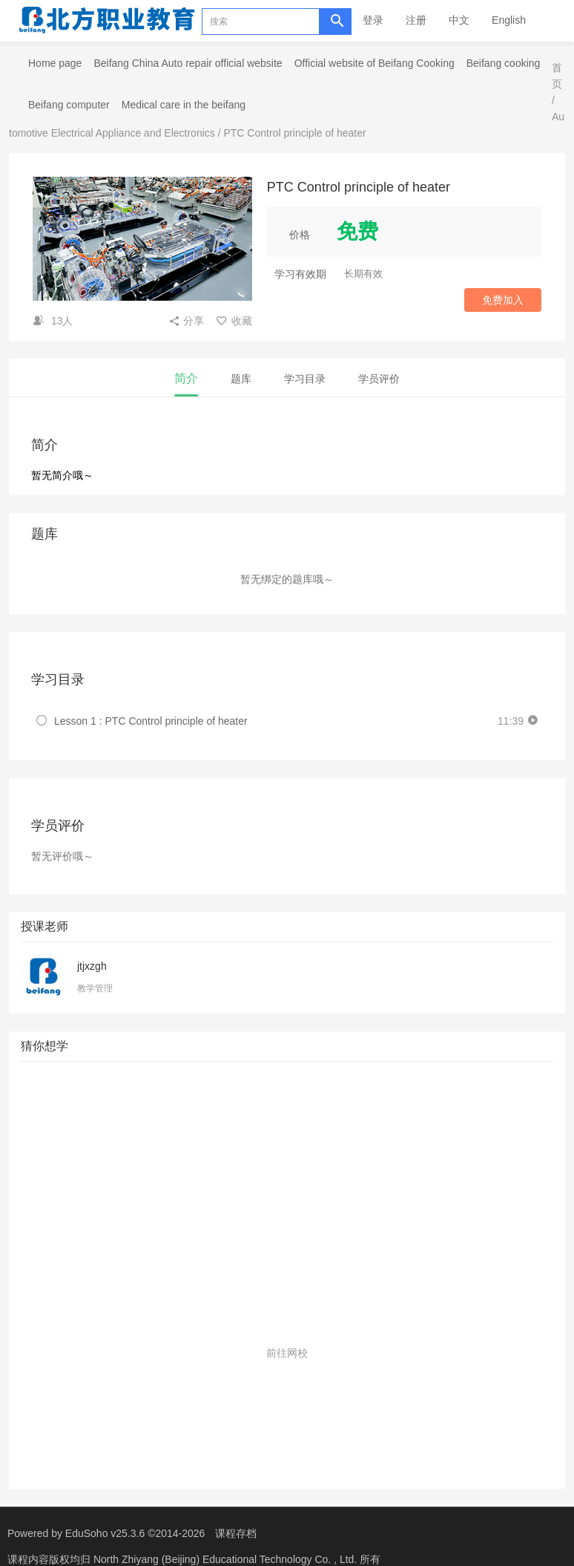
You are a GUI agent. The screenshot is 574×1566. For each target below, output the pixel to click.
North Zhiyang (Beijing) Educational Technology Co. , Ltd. (226, 1559)
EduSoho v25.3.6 (105, 1533)
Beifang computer (69, 105)
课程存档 (236, 1533)
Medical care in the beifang (183, 105)
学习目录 (305, 379)
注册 (416, 20)
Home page (55, 63)
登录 (373, 20)
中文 (459, 20)
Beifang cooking (503, 63)
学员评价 (379, 379)
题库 (241, 379)
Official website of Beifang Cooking (374, 63)
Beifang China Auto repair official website (187, 63)
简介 (186, 378)
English (509, 20)
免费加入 (503, 300)
